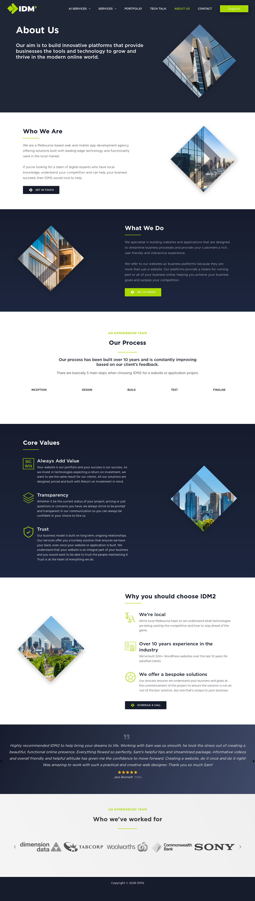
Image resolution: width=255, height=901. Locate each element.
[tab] (38, 391)
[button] (102, 9)
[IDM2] (22, 8)
